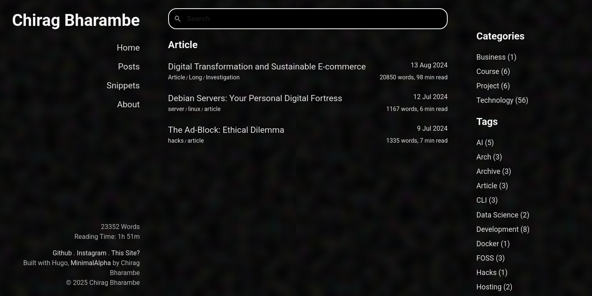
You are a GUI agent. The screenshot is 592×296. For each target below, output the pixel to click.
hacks (176, 140)
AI (479, 143)
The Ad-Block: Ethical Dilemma (226, 130)
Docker (487, 244)
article (212, 109)
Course (488, 71)
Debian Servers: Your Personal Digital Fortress (255, 98)
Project (487, 86)
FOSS (485, 258)
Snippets (123, 85)
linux (194, 109)
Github (62, 253)
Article (176, 77)
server (176, 109)
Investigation (223, 77)
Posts (129, 67)
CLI (481, 200)
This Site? (125, 253)
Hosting (489, 287)
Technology (494, 100)
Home (128, 48)
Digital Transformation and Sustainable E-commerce (267, 67)
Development (497, 229)
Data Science (497, 215)
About (128, 104)
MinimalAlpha (91, 263)
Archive (488, 171)
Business (491, 57)
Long (195, 77)
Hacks (486, 272)
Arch (483, 157)
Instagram (91, 253)
